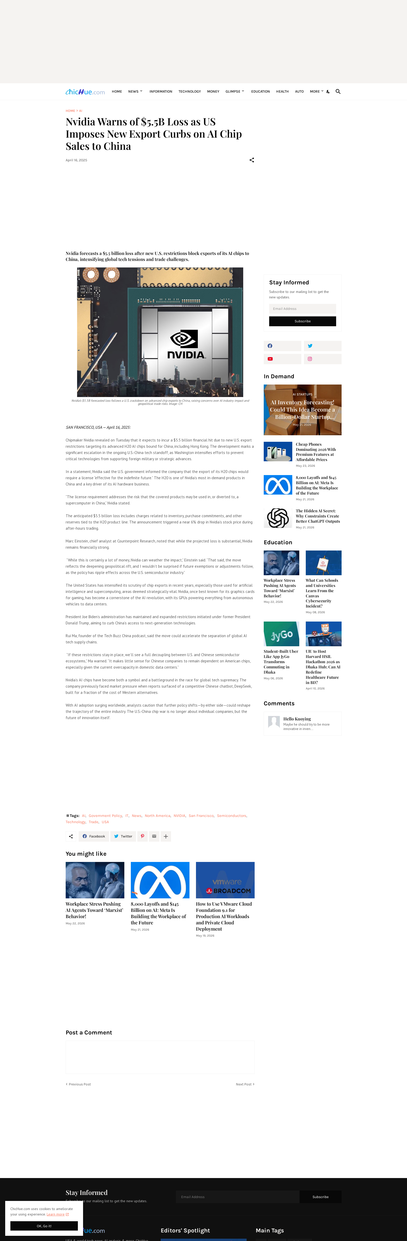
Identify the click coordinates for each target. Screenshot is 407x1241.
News (133, 91)
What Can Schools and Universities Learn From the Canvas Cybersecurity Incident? (322, 593)
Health (282, 91)
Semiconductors (231, 815)
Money (213, 91)
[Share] (252, 160)
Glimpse (233, 91)
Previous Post (80, 1084)
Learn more (56, 1214)
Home (117, 91)
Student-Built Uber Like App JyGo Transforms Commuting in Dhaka (281, 662)
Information (161, 91)
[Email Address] (302, 309)
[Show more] (166, 836)
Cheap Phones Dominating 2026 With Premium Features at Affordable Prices (316, 452)
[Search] (337, 91)
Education (260, 91)
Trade (93, 822)
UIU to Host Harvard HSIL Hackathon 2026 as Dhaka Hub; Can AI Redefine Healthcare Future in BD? (323, 667)
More (315, 91)
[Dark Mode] (328, 91)
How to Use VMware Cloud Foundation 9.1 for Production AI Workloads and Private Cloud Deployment (224, 916)
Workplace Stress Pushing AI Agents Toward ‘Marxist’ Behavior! (94, 910)
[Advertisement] (204, 41)
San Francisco (201, 815)
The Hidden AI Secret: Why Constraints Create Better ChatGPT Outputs (318, 516)
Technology (190, 91)
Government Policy (105, 815)
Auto (299, 91)
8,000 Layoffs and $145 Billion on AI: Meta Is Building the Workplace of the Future (158, 913)
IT (126, 815)
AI (80, 110)
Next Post (244, 1084)
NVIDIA (179, 815)
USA (105, 822)
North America (157, 815)
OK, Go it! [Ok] (44, 1226)
